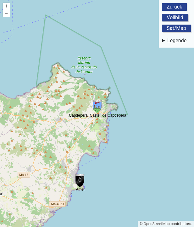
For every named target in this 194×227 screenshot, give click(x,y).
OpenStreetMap (157, 224)
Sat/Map (176, 28)
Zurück (174, 7)
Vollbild (175, 17)
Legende (176, 41)
